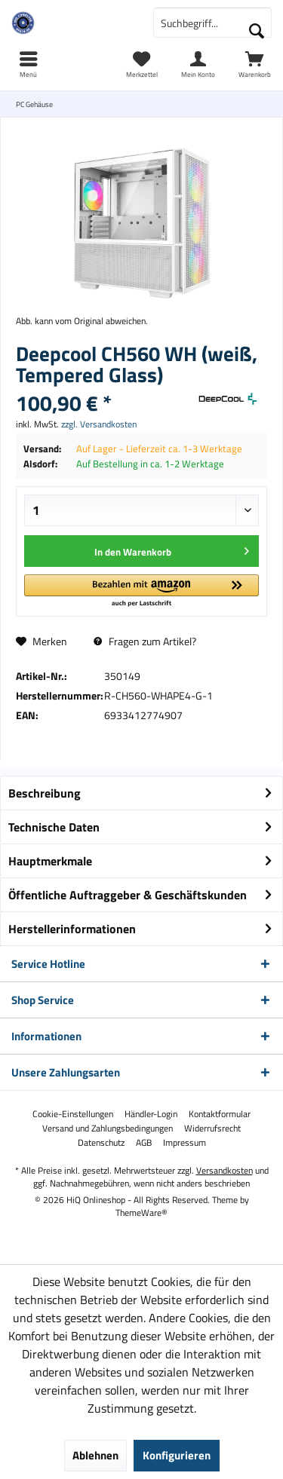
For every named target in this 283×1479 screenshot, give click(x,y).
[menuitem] (254, 64)
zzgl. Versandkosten (99, 424)
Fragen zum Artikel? (145, 641)
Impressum (184, 1143)
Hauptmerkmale (50, 861)
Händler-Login (151, 1114)
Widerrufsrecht (212, 1128)
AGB (144, 1143)
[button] (141, 591)
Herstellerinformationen (72, 929)
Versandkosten (224, 1170)
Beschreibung (44, 793)
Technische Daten (54, 827)
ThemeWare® (141, 1212)
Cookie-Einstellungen (72, 1114)
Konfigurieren (177, 1455)
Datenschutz (101, 1143)
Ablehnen (95, 1455)
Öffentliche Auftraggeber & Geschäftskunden (127, 895)
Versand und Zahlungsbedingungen (107, 1128)
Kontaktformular (220, 1114)
